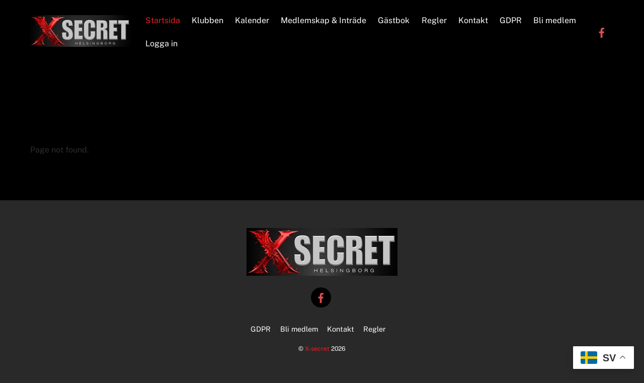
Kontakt (473, 20)
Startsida (162, 20)
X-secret (317, 348)
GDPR (511, 20)
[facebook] (602, 32)
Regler (434, 20)
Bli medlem (554, 20)
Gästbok (394, 20)
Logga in (161, 43)
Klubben (207, 20)
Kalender (252, 20)
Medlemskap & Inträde (323, 20)
